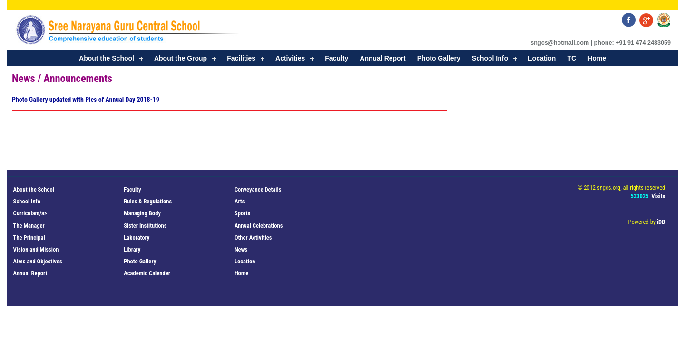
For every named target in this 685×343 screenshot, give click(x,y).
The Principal (29, 237)
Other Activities (253, 237)
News (241, 249)
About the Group (180, 58)
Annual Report (382, 58)
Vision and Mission (36, 249)
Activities (290, 58)
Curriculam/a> (30, 213)
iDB (661, 221)
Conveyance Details (258, 189)
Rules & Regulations (148, 201)
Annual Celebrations (259, 225)
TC (571, 58)
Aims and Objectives (37, 261)
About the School (106, 58)
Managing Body (142, 213)
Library (132, 249)
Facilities (241, 58)
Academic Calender (147, 273)
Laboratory (136, 237)
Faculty (336, 58)
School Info (490, 58)
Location (542, 58)
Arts (240, 201)
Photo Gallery (438, 58)
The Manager (29, 225)
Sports (242, 213)
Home (596, 58)
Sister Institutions (145, 225)
